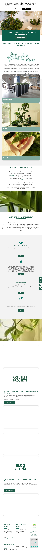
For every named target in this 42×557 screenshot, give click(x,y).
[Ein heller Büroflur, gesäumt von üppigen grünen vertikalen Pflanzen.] (21, 356)
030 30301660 (9, 535)
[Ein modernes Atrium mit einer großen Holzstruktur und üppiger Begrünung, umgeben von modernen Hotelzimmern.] (21, 417)
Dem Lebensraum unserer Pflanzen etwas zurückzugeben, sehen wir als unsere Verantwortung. (34, 532)
